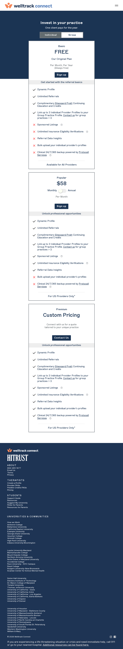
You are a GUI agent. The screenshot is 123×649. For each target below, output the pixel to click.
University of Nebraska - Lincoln (21, 618)
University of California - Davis (21, 590)
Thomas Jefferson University (20, 587)
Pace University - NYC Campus (21, 564)
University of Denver (16, 601)
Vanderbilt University (16, 627)
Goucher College (14, 536)
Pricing (10, 490)
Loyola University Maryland (19, 550)
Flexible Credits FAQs (17, 488)
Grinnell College (14, 538)
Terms (10, 473)
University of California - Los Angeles (24, 594)
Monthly (52, 190)
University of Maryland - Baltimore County (26, 611)
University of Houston (17, 609)
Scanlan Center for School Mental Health (25, 571)
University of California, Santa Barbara (24, 596)
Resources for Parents (17, 507)
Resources (12, 500)
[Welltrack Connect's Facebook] (115, 636)
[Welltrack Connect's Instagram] (111, 636)
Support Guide (13, 498)
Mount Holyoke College (17, 555)
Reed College (13, 566)
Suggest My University (17, 503)
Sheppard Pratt (63, 103)
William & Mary (14, 631)
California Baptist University (20, 529)
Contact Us (61, 338)
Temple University (15, 585)
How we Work (13, 522)
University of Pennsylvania (19, 622)
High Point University (16, 541)
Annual (72, 190)
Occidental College (15, 562)
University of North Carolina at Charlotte (25, 620)
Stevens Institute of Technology (21, 581)
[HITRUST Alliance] (61, 458)
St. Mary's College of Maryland (21, 583)
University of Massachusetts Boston (23, 615)
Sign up (61, 75)
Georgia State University (18, 534)
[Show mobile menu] (116, 5)
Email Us (11, 470)
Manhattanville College (17, 553)
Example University (16, 531)
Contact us (69, 115)
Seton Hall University (16, 578)
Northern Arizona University (20, 557)
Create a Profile (14, 483)
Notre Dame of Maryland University (23, 559)
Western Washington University (21, 629)
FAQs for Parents (15, 505)
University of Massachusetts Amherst (24, 613)
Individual (51, 35)
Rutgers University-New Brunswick (23, 568)
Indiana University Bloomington (21, 543)
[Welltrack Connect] (28, 5)
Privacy (10, 475)
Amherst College (15, 525)
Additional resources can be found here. (66, 645)
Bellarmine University (17, 527)
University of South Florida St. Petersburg (26, 624)
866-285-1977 (14, 468)
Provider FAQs (13, 485)
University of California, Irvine (20, 592)
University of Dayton (16, 599)
